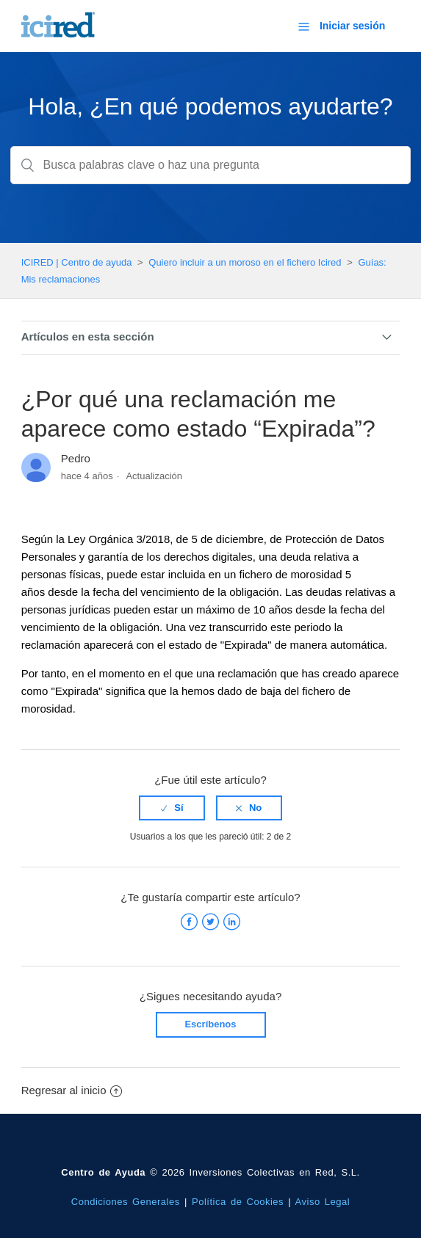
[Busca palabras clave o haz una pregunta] (210, 165)
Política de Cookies (238, 1201)
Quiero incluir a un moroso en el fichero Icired (244, 262)
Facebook (189, 922)
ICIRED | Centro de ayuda (76, 262)
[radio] (172, 807)
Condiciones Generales (125, 1201)
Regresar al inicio (71, 1090)
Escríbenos (210, 1024)
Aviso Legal (322, 1201)
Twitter (210, 922)
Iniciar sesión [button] (352, 26)
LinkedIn (232, 922)
